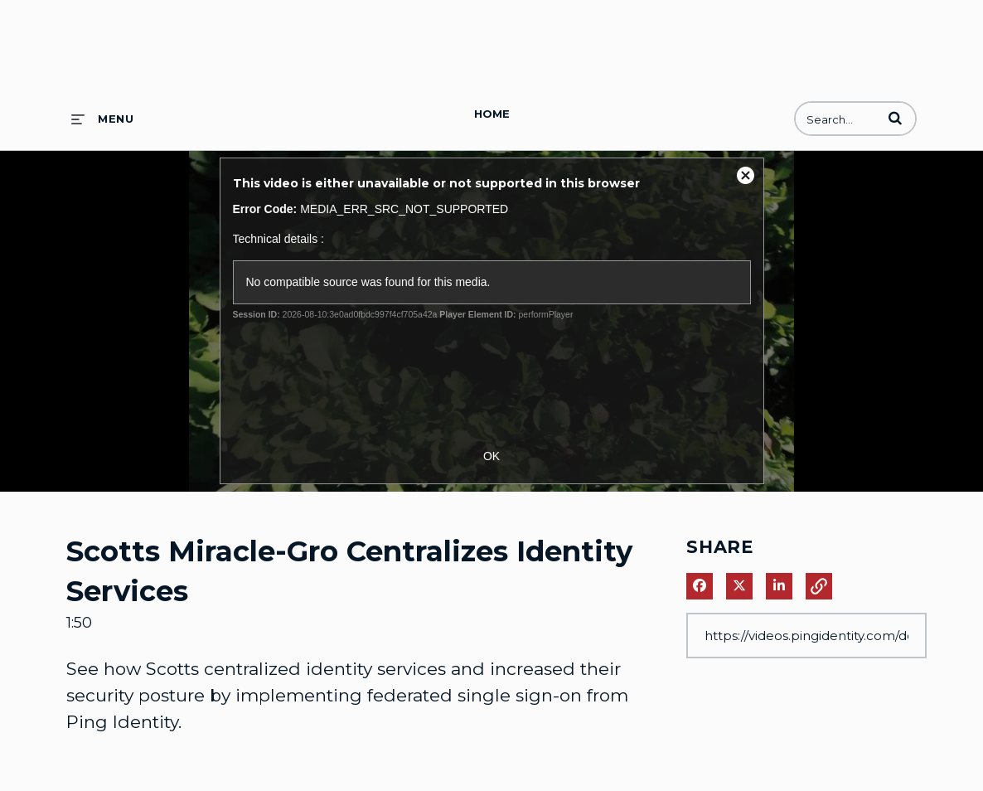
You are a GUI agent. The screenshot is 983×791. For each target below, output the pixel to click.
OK (491, 456)
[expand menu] (102, 118)
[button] (895, 118)
